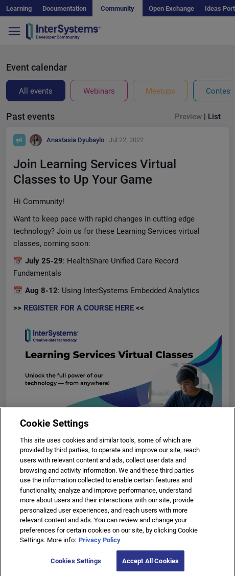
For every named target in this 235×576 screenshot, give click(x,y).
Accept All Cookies (150, 564)
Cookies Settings (76, 564)
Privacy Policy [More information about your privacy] (100, 543)
